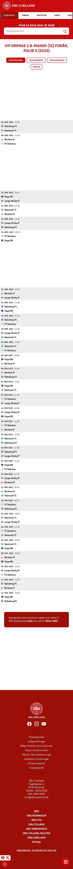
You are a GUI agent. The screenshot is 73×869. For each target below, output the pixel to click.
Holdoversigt (36, 60)
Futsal (36, 842)
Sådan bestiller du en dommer (36, 746)
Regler (36, 67)
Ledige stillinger (36, 741)
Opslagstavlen (56, 60)
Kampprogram (16, 60)
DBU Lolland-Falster (36, 833)
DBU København (36, 829)
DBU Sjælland (37, 838)
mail (29, 621)
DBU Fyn (36, 820)
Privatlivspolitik (36, 763)
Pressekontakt (36, 737)
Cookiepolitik (36, 768)
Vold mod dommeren (36, 750)
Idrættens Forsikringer (36, 759)
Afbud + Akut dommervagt (36, 755)
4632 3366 (51, 621)
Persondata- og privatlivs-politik (36, 851)
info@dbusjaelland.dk (36, 797)
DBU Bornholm (36, 816)
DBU (36, 811)
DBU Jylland (36, 824)
